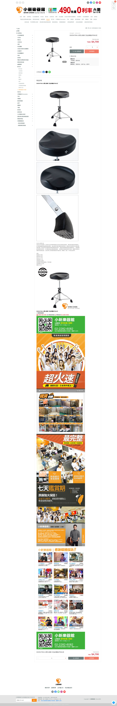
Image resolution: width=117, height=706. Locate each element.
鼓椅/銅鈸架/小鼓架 (22, 89)
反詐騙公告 (60, 687)
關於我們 (47, 687)
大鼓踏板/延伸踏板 (22, 85)
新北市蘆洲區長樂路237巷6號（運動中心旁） (51, 700)
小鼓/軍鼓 (20, 70)
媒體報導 (53, 687)
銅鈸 (19, 77)
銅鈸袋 (20, 79)
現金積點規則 (68, 687)
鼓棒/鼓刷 (20, 73)
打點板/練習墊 (21, 83)
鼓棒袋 (20, 75)
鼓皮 (19, 81)
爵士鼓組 (20, 68)
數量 (71, 47)
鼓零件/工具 (21, 87)
